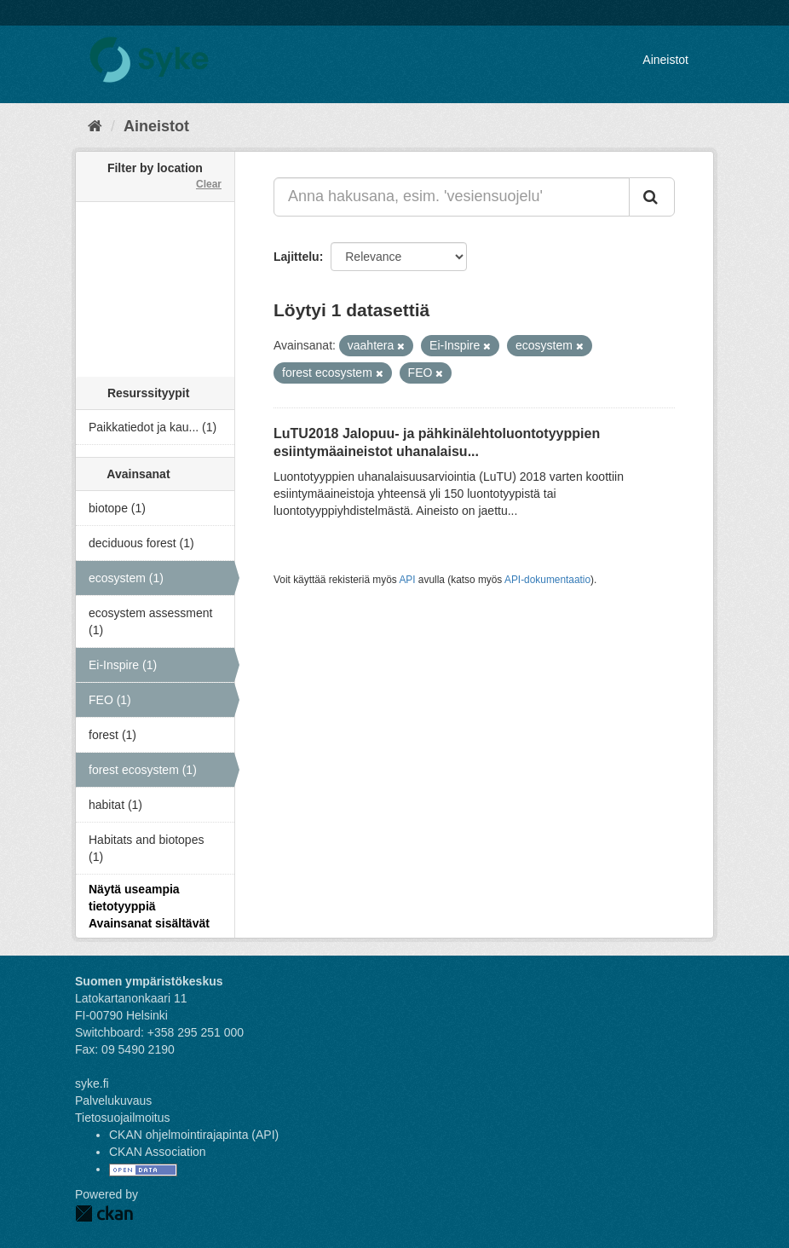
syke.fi (92, 1083)
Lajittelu (297, 256)
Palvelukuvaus (113, 1100)
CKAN (104, 1213)
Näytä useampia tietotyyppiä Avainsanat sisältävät (149, 906)
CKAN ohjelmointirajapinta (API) (194, 1134)
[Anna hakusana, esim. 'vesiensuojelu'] (452, 197)
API (407, 580)
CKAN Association (157, 1151)
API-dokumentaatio (547, 580)
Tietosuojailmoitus (122, 1117)
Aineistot (665, 59)
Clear (209, 184)
